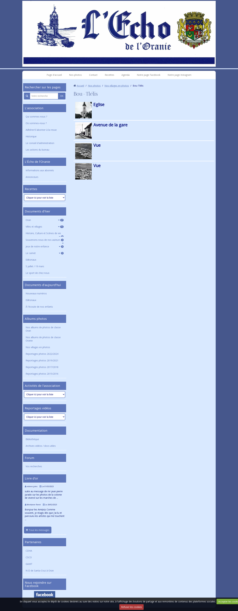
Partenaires (33, 542)
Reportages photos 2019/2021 (42, 360)
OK (61, 96)
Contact (93, 74)
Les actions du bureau (37, 149)
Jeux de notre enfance (45, 246)
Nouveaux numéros (36, 293)
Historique (31, 136)
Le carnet (45, 253)
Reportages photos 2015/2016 (42, 373)
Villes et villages (45, 226)
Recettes (109, 74)
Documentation (36, 430)
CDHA (29, 550)
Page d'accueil (54, 74)
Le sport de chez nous (37, 272)
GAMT (29, 564)
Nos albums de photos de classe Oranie (43, 339)
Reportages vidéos (38, 408)
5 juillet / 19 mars (35, 266)
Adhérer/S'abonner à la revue (41, 129)
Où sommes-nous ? (36, 123)
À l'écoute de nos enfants (39, 306)
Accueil (80, 85)
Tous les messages (37, 530)
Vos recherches (34, 466)
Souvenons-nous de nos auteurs (45, 239)
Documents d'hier (37, 211)
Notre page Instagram (179, 74)
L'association (34, 108)
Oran (45, 220)
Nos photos (75, 74)
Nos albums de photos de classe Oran (43, 329)
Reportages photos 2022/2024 (42, 353)
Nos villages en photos (38, 347)
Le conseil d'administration (40, 143)
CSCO (29, 557)
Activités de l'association (42, 386)
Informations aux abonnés (40, 170)
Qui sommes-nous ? (36, 116)
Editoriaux (31, 259)
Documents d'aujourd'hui (43, 285)
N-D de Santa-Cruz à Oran (40, 570)
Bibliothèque (32, 439)
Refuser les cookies (131, 607)
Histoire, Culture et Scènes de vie (45, 234)
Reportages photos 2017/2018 (42, 367)
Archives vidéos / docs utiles (41, 445)
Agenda (125, 74)
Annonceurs (32, 177)
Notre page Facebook (148, 74)
